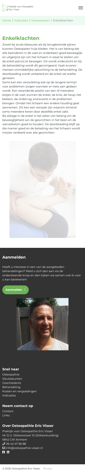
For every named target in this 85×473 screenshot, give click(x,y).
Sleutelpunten (12, 378)
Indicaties (9, 395)
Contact (7, 411)
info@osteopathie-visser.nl (24, 448)
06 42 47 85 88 (16, 444)
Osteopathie (10, 374)
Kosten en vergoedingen (19, 391)
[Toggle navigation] (80, 8)
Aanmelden (16, 289)
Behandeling (11, 387)
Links (6, 415)
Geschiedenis (11, 383)
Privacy (47, 468)
